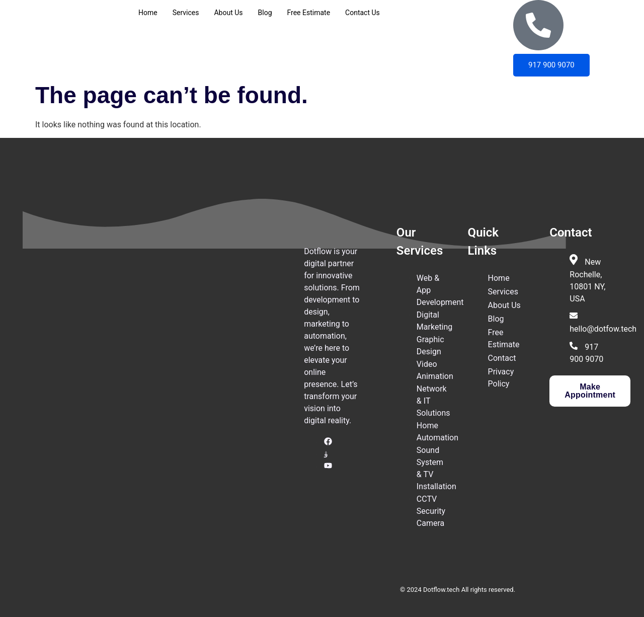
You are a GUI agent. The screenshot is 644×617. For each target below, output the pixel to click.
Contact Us (362, 13)
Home (147, 13)
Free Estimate (309, 13)
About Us (228, 13)
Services (186, 13)
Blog (265, 13)
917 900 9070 (551, 64)
